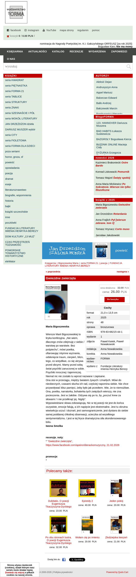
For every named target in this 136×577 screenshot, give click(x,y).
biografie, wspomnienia (18, 195)
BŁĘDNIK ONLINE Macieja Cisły (111, 146)
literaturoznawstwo (15, 189)
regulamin (83, 30)
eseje (8, 184)
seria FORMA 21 (14, 91)
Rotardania (120, 213)
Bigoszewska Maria (68, 263)
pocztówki (10, 222)
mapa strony (67, 30)
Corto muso (122, 229)
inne (7, 217)
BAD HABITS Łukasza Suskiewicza (109, 132)
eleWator (10, 261)
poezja (9, 173)
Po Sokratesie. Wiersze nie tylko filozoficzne (113, 187)
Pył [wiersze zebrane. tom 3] (111, 221)
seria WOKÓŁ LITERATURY (21, 118)
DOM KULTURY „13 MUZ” (20, 236)
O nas (11, 58)
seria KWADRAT (14, 80)
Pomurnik (123, 171)
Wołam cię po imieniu (87, 537)
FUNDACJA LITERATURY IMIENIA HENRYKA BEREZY (21, 229)
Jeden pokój (116, 501)
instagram (33, 30)
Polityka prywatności (63, 572)
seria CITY (11, 135)
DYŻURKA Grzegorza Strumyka (108, 154)
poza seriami (12, 151)
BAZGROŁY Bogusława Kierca (113, 139)
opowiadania (12, 167)
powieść (9, 162)
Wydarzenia (97, 51)
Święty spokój (121, 177)
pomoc (96, 30)
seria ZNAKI (12, 107)
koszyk (14, 35)
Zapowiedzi (119, 51)
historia (9, 200)
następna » (123, 271)
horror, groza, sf (14, 156)
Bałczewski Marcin (106, 108)
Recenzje (76, 51)
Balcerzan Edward (106, 97)
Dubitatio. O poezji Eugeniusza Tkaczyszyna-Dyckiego (59, 504)
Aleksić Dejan (104, 81)
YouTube (51, 30)
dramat (9, 178)
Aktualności (37, 51)
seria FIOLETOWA (15, 140)
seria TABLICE (13, 96)
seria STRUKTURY (16, 102)
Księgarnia (15, 51)
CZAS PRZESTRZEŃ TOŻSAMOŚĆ (17, 243)
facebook (15, 30)
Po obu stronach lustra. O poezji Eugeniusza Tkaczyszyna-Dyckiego (58, 540)
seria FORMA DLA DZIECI (20, 146)
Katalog (58, 51)
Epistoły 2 (87, 501)
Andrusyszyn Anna (106, 87)
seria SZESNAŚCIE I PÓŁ (20, 113)
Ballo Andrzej (103, 103)
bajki (7, 206)
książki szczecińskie (16, 211)
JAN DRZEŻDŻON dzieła (19, 124)
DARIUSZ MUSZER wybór (20, 129)
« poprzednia (53, 271)
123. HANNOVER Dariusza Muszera (111, 124)
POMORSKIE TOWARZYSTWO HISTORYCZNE (15, 253)
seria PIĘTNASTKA (16, 85)
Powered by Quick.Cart (117, 572)
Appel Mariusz (104, 92)
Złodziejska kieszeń (116, 537)
